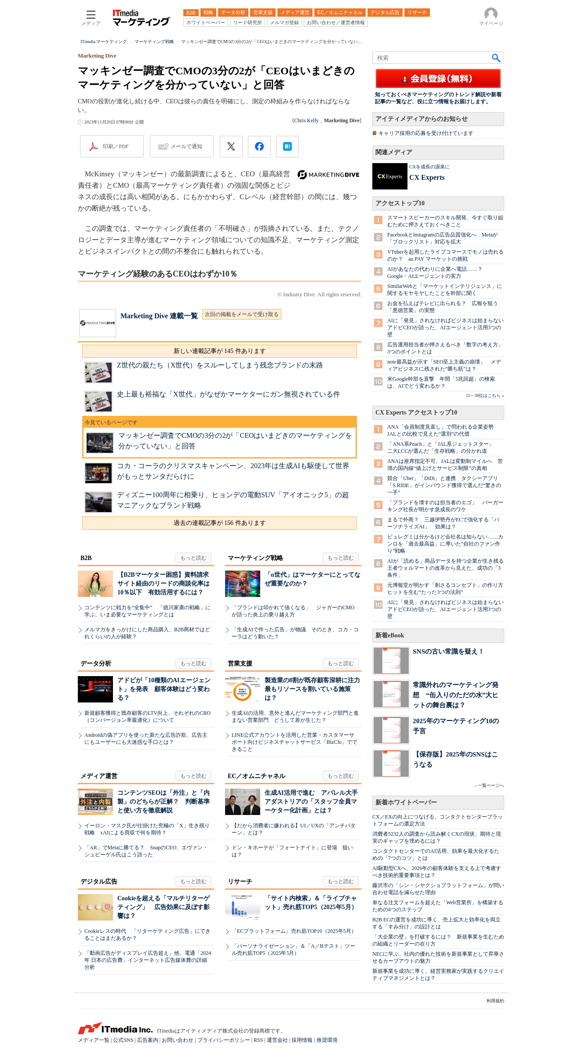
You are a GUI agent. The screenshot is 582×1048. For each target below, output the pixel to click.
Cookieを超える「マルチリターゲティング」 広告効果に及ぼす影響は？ (163, 907)
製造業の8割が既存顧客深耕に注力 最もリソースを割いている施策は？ (315, 689)
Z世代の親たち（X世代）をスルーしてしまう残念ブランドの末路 (220, 365)
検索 (496, 57)
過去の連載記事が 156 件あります (220, 523)
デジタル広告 (98, 881)
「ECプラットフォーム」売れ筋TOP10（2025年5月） (294, 931)
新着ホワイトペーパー (406, 802)
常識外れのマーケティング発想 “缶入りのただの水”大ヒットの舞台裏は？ (455, 695)
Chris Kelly (306, 120)
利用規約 (495, 1000)
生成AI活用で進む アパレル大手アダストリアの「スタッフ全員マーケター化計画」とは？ (311, 802)
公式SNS (123, 1040)
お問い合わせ (177, 1040)
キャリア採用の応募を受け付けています (425, 133)
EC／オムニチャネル (256, 776)
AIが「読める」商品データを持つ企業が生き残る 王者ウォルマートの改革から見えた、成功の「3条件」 (448, 568)
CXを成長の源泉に (429, 166)
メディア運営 (98, 776)
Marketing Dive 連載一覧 (159, 316)
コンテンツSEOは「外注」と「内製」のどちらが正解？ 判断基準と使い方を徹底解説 (163, 802)
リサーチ (240, 881)
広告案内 (147, 1040)
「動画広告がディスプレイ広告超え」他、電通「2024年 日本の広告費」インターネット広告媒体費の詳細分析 (147, 960)
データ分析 (95, 663)
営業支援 (240, 663)
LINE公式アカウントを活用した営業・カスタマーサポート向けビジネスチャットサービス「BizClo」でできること (294, 742)
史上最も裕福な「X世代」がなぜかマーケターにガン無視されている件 (228, 394)
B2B (86, 558)
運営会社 (277, 1040)
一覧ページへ (491, 785)
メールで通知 (186, 146)
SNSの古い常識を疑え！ (448, 651)
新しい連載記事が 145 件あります (220, 351)
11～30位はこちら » (485, 395)
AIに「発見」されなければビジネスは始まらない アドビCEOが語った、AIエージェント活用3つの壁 (448, 327)
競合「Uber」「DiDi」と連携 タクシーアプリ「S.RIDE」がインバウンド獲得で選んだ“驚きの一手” (444, 485)
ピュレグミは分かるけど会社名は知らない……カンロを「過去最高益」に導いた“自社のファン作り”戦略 (445, 544)
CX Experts (426, 177)
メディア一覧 (93, 1040)
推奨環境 (327, 1040)
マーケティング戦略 (255, 558)
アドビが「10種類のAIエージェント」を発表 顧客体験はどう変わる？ (164, 689)
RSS (258, 1040)
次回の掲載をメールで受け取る (242, 314)
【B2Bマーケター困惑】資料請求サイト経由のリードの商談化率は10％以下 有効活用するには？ (163, 583)
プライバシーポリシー (223, 1040)
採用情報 (302, 1040)
